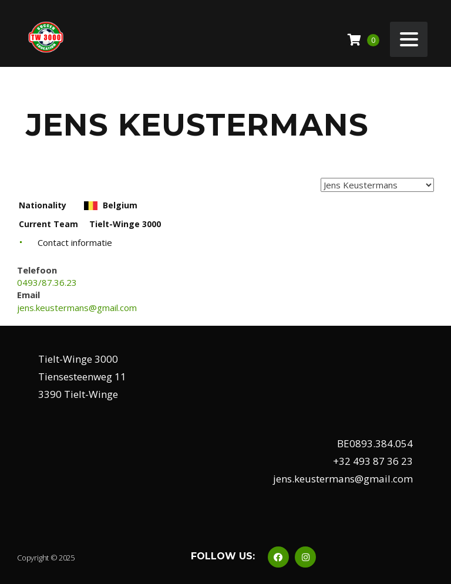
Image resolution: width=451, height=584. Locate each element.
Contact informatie (75, 242)
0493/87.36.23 (47, 282)
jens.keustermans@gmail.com (77, 307)
